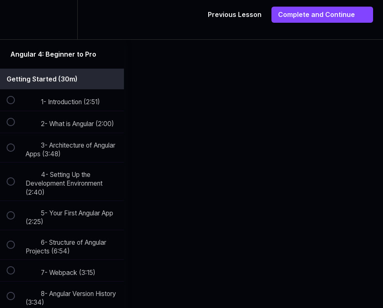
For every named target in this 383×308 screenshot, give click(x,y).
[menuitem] (62, 19)
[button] (15, 19)
